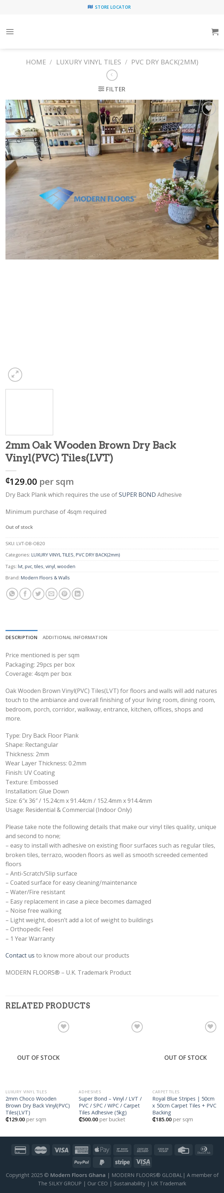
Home (36, 61)
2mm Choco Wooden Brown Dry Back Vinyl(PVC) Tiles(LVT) (37, 1105)
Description (21, 637)
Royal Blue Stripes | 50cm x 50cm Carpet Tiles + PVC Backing (184, 1105)
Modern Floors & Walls (45, 577)
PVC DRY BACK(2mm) (164, 61)
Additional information (75, 637)
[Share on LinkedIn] (78, 594)
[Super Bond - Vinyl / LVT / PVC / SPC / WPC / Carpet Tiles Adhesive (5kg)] (112, 1052)
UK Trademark (168, 1183)
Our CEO (97, 1183)
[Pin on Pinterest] (65, 594)
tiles (38, 566)
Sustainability (129, 1183)
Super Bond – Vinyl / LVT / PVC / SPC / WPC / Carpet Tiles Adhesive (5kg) (110, 1105)
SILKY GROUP (65, 1183)
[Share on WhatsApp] (12, 594)
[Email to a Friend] (52, 594)
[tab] (21, 637)
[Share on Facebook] (25, 594)
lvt (20, 566)
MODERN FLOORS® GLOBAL (146, 1175)
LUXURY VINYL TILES (88, 61)
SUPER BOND (137, 495)
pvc (28, 566)
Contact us (20, 955)
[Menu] (9, 31)
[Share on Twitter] (38, 594)
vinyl (50, 566)
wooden (66, 566)
